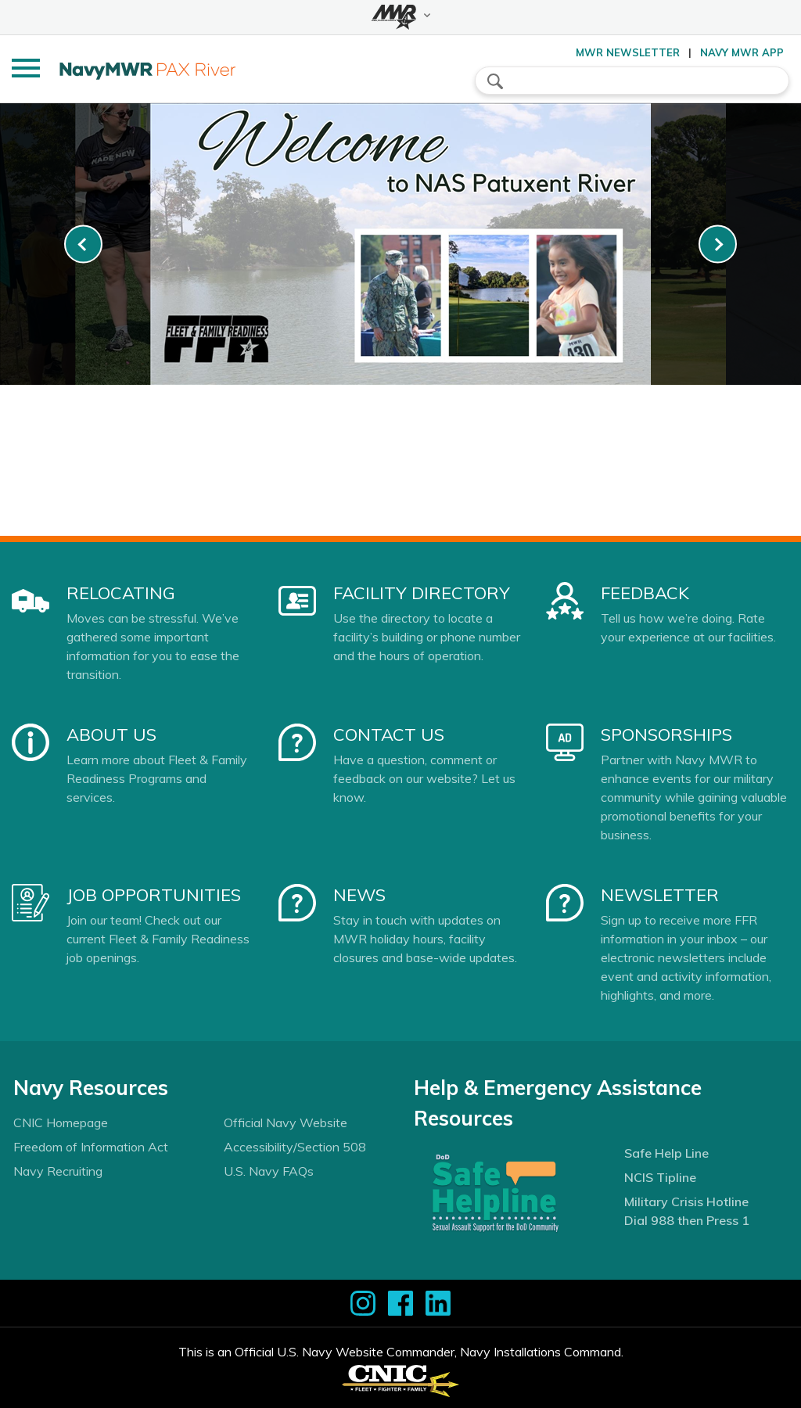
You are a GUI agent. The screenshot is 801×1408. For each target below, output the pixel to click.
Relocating (120, 593)
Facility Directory (421, 593)
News (359, 895)
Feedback (645, 593)
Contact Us (388, 734)
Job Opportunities (153, 895)
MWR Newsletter (628, 52)
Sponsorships (666, 734)
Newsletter (660, 895)
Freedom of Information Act (90, 1147)
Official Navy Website (285, 1122)
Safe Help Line (666, 1153)
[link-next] (718, 244)
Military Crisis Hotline (686, 1201)
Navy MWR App (742, 52)
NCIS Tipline (660, 1177)
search (495, 81)
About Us (111, 734)
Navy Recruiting (57, 1171)
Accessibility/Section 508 (295, 1147)
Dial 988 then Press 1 (686, 1220)
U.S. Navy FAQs (269, 1171)
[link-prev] (83, 244)
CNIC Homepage (60, 1122)
